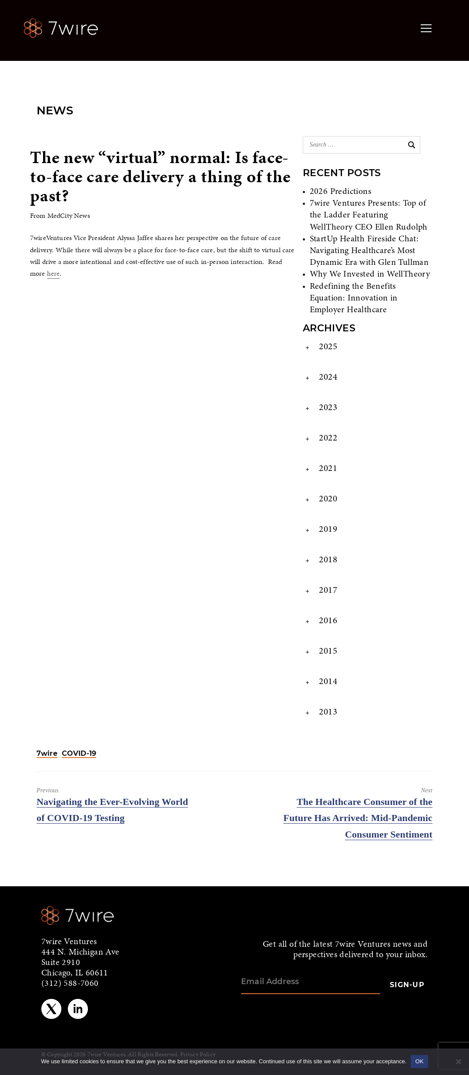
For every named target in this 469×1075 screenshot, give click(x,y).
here (53, 273)
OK (419, 1061)
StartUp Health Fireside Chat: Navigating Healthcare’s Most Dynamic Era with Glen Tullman (369, 251)
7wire (47, 754)
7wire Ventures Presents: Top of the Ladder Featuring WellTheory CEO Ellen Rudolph (369, 215)
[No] (458, 1061)
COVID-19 (79, 754)
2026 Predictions (340, 191)
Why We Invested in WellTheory (370, 274)
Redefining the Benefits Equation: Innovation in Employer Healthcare (354, 298)
